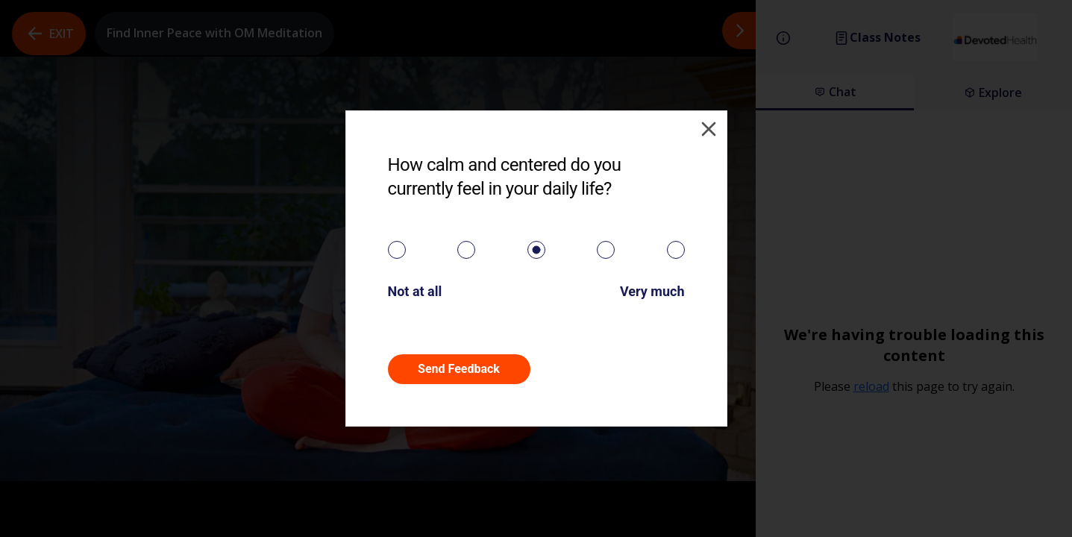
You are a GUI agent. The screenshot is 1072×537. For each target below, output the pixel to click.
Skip (613, 369)
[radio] (397, 250)
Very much (652, 291)
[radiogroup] (536, 250)
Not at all (415, 291)
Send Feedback (459, 369)
